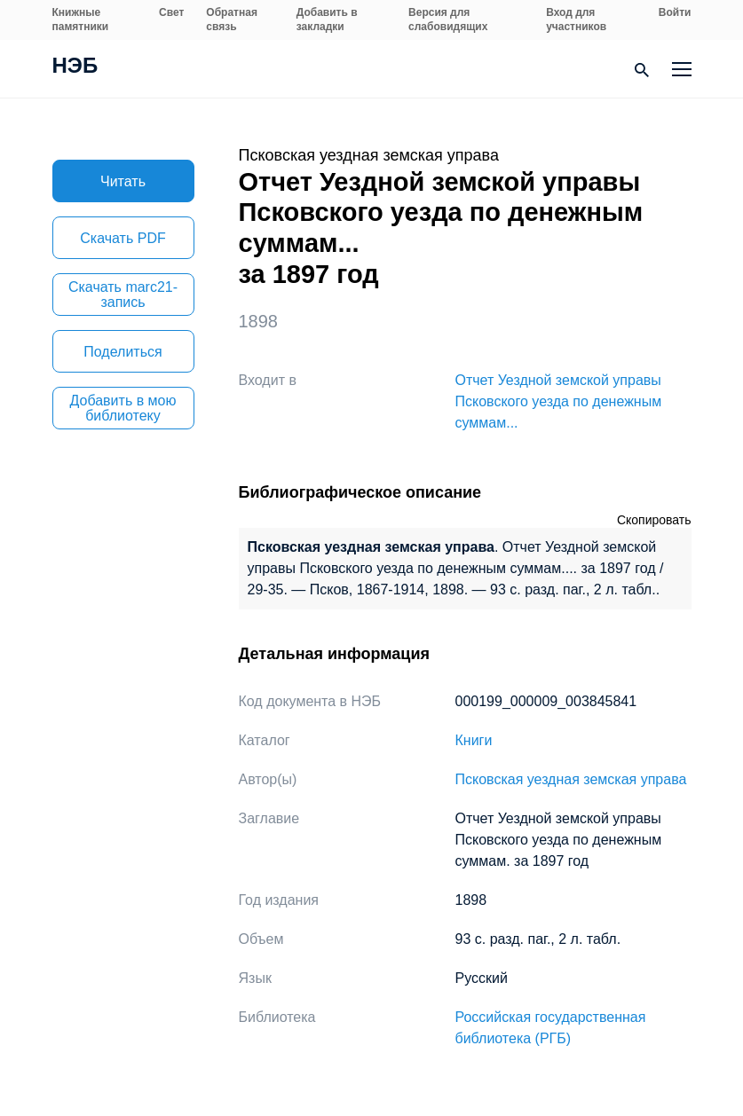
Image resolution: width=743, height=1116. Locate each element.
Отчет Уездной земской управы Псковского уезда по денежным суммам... (558, 401)
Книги (474, 740)
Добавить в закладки (327, 19)
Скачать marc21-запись (123, 294)
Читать (123, 181)
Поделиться (122, 351)
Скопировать (654, 520)
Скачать (122, 238)
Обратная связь (231, 19)
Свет (171, 12)
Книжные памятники (80, 19)
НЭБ (75, 67)
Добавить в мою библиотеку (123, 408)
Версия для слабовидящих (447, 19)
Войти (675, 12)
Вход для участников (576, 19)
